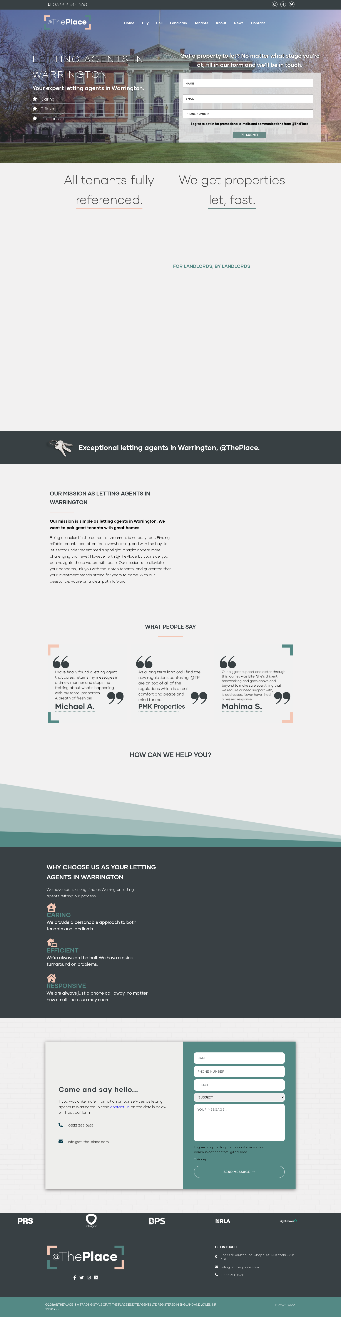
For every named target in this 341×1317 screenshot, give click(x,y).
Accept (203, 1159)
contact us (120, 1107)
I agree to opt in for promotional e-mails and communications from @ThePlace (249, 124)
